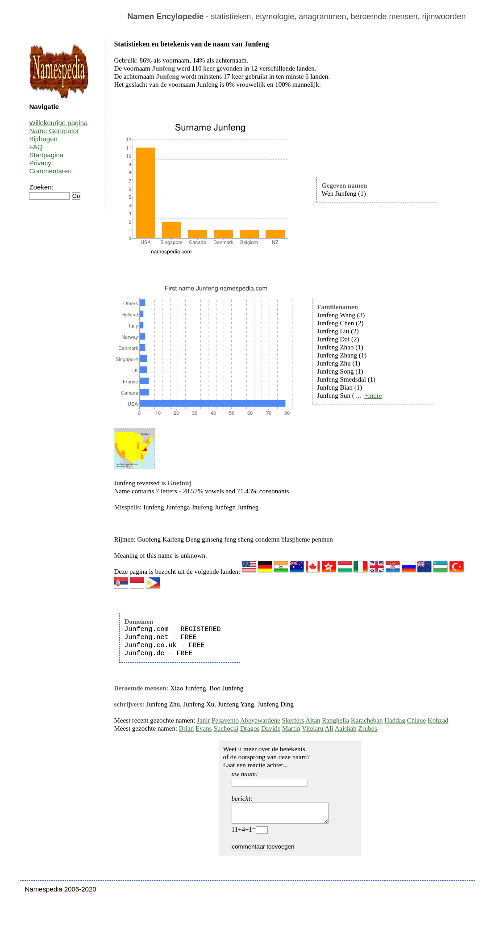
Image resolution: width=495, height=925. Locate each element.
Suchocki (225, 728)
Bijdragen (43, 139)
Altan (312, 720)
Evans (204, 728)
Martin (291, 728)
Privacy (40, 163)
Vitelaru (312, 728)
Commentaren (50, 171)
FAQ (35, 147)
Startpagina (46, 155)
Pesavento (225, 720)
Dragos (249, 728)
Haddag (394, 720)
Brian (186, 728)
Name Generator (54, 131)
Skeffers (293, 720)
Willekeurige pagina (58, 122)
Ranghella (335, 720)
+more (373, 395)
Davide (270, 728)
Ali (329, 728)
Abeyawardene (260, 720)
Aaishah (346, 728)
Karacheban (367, 720)
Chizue (416, 720)
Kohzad (438, 720)
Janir (203, 720)
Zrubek (368, 728)
